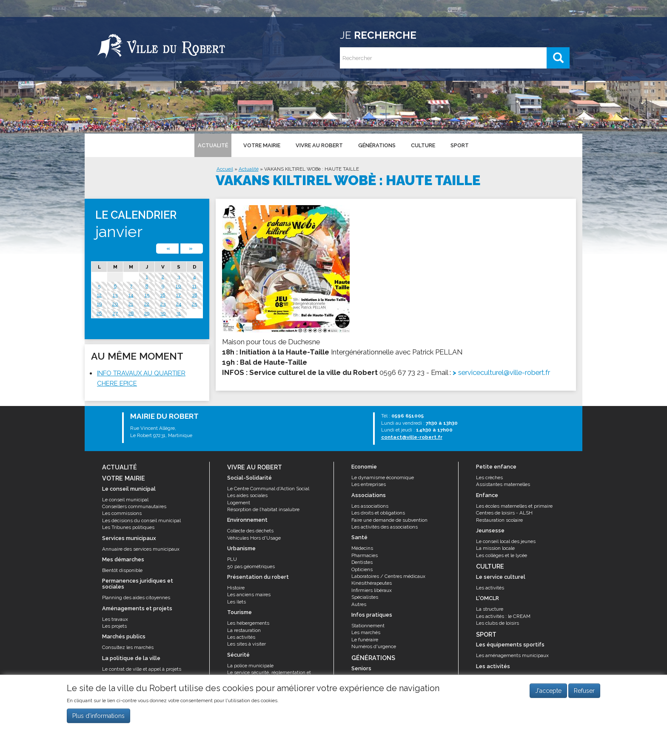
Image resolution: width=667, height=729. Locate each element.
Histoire (236, 588)
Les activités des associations (384, 527)
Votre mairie (261, 145)
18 (194, 295)
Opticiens (362, 569)
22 (146, 304)
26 (99, 313)
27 (115, 313)
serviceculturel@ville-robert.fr (504, 372)
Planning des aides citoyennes (136, 597)
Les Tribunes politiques (128, 527)
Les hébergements (248, 623)
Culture (423, 145)
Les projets (114, 626)
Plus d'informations (98, 718)
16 (162, 295)
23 (162, 304)
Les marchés (365, 632)
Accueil (225, 169)
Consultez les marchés (128, 647)
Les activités (241, 637)
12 (99, 295)
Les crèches (489, 477)
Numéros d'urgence (373, 646)
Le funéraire (364, 640)
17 (178, 295)
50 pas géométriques (251, 566)
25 (194, 304)
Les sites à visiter (246, 644)
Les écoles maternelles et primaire (514, 506)
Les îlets (236, 602)
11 (194, 286)
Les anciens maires (249, 594)
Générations (377, 145)
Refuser (584, 693)
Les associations (369, 506)
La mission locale (495, 548)
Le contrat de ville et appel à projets (141, 669)
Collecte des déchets (250, 531)
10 (178, 286)
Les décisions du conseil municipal (141, 520)
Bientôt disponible (122, 570)
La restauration (244, 630)
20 (115, 304)
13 (115, 295)
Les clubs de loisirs (497, 623)
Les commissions (122, 513)
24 (178, 304)
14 (130, 295)
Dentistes (362, 562)
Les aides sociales (247, 495)
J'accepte (548, 693)
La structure (489, 609)
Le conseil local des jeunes (506, 541)
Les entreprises (368, 484)
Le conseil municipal (125, 500)
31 (178, 313)
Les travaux (115, 619)
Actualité (213, 145)
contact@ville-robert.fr (411, 437)
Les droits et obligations (378, 513)
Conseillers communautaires (134, 506)
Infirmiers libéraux (371, 590)
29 (146, 313)
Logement (238, 503)
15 (147, 295)
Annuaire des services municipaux (141, 549)
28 (131, 313)
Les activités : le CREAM (503, 616)
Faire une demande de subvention (389, 520)
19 (99, 304)
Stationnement (368, 626)
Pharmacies (364, 555)
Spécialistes (364, 597)
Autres (358, 604)
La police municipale (250, 666)
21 (130, 304)
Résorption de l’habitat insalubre (263, 509)
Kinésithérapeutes (371, 583)
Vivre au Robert (319, 145)
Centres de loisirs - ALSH (504, 513)
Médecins (362, 548)
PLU (232, 559)
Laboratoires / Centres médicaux (388, 576)
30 (163, 313)
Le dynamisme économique (382, 477)
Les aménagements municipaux (512, 655)
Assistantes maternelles (503, 484)
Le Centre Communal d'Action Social (268, 489)
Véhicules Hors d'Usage (254, 538)
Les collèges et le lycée (501, 555)
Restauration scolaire (499, 520)
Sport (459, 145)
